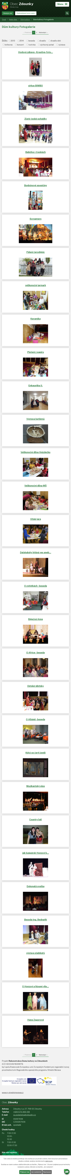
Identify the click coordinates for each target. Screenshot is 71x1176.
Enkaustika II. (35, 385)
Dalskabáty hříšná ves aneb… (35, 552)
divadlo (42, 41)
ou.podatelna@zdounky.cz (24, 1115)
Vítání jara (35, 519)
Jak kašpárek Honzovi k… (35, 853)
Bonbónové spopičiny (35, 185)
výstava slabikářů (35, 953)
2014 (22, 41)
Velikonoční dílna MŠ (35, 485)
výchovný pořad (47, 45)
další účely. (49, 1161)
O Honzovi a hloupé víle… (35, 986)
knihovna (8, 45)
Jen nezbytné (36, 1172)
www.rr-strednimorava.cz (12, 1092)
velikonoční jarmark (35, 285)
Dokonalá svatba (35, 886)
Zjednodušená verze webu (26, 13)
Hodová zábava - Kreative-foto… (35, 52)
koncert (20, 45)
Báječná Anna (35, 619)
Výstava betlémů (35, 419)
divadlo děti (56, 41)
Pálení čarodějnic (35, 252)
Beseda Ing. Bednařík (35, 919)
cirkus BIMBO (35, 85)
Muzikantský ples (35, 786)
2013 (13, 41)
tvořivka (32, 45)
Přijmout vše (24, 1172)
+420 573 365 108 (21, 1112)
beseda (31, 41)
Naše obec (13, 20)
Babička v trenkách (35, 152)
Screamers (35, 218)
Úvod (4, 20)
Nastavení (47, 1172)
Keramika (35, 318)
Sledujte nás (7, 13)
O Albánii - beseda (35, 719)
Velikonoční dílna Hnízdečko (35, 452)
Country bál (35, 819)
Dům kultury (25, 20)
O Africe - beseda (35, 652)
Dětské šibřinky (35, 686)
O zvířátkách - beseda (35, 585)
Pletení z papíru (35, 352)
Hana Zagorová (35, 1019)
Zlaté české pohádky (35, 118)
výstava (61, 45)
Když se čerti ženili (35, 752)
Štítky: (5, 40)
